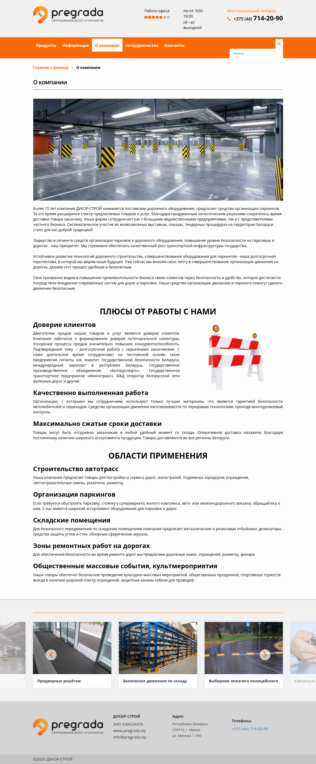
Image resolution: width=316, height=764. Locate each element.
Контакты (174, 45)
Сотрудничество (142, 45)
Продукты (46, 45)
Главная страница (51, 67)
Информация (75, 45)
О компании (107, 45)
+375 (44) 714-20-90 (249, 728)
